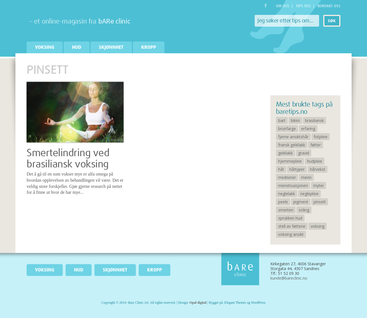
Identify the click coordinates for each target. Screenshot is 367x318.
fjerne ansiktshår (293, 136)
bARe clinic (114, 21)
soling (304, 210)
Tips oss (303, 6)
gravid (303, 153)
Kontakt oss (328, 6)
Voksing (44, 47)
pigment (300, 201)
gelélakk (285, 153)
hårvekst (317, 169)
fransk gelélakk (291, 145)
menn (306, 177)
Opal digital (197, 303)
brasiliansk (314, 120)
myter (318, 185)
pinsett (319, 201)
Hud (76, 47)
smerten (285, 210)
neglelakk (286, 193)
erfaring (308, 128)
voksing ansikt (291, 234)
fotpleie (320, 136)
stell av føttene (291, 226)
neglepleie (309, 193)
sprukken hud (290, 218)
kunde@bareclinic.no (288, 278)
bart (281, 120)
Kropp (148, 47)
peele (283, 201)
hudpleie (314, 161)
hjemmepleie (290, 161)
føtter (315, 145)
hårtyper (297, 169)
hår (281, 169)
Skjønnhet (111, 47)
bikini (295, 120)
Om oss (282, 6)
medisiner (287, 177)
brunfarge (287, 128)
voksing (317, 226)
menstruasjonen (293, 185)
